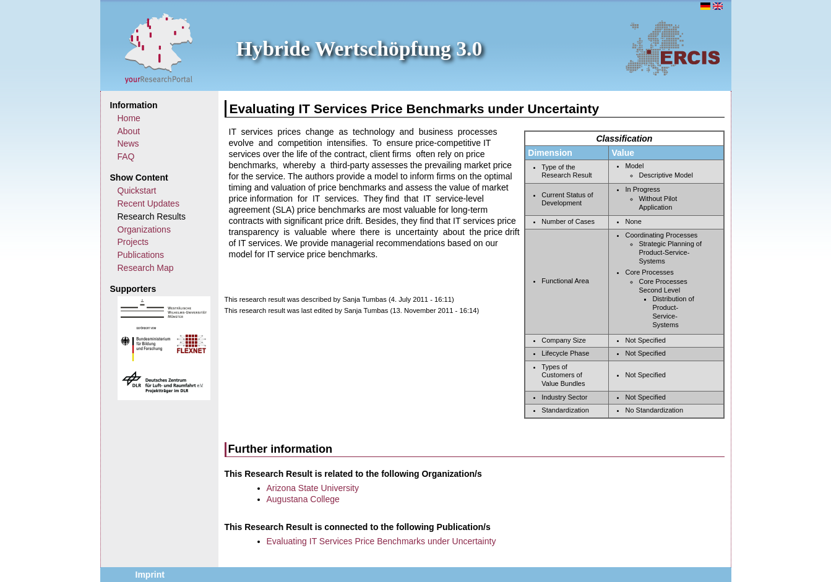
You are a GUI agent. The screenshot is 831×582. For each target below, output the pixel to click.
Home (129, 118)
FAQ (126, 156)
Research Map (146, 268)
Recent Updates (148, 203)
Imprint (150, 575)
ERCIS (672, 48)
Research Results (152, 216)
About (129, 131)
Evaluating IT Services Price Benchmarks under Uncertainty (381, 541)
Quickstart (137, 190)
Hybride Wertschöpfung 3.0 (359, 48)
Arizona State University (313, 488)
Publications (141, 255)
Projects (133, 242)
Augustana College (303, 499)
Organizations (144, 229)
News (128, 143)
